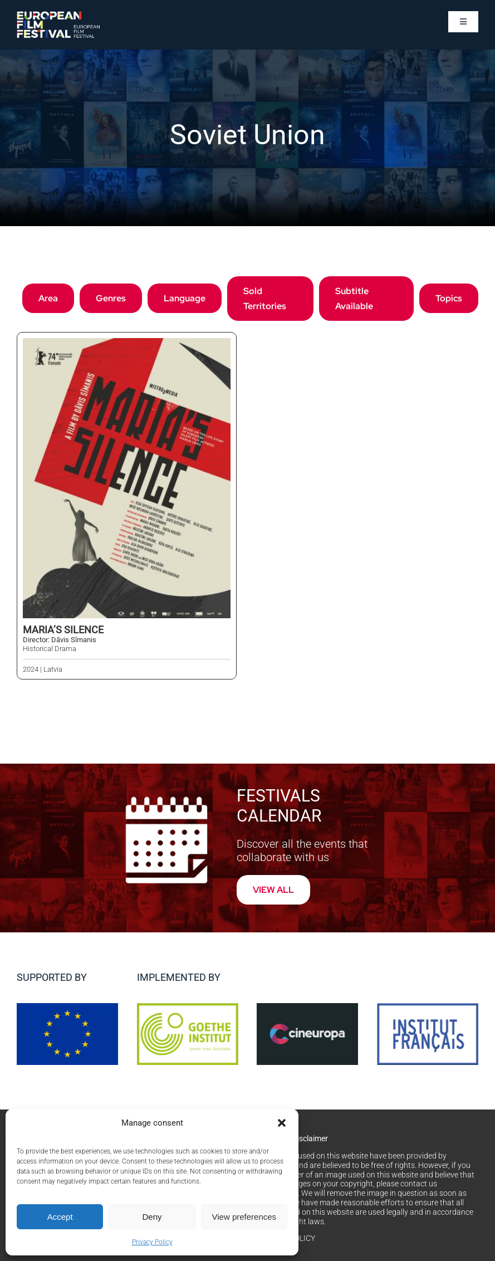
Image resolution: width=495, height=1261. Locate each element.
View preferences (244, 1216)
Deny (151, 1216)
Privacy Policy (152, 1242)
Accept (60, 1216)
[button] (281, 1122)
